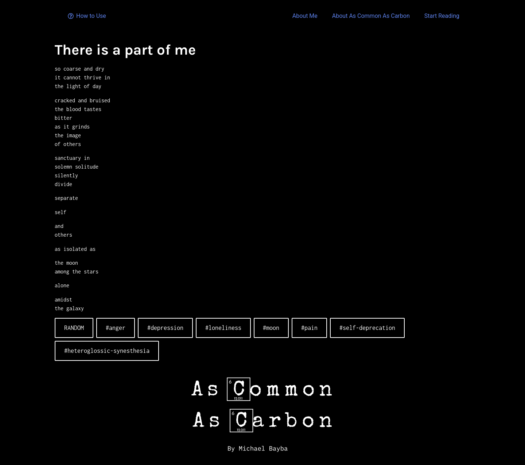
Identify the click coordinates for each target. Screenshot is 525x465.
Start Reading (441, 15)
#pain (309, 327)
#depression (165, 327)
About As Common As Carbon (371, 15)
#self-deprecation (367, 327)
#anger (115, 327)
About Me (305, 15)
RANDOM (74, 327)
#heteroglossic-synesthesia (106, 350)
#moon (271, 327)
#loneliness (223, 327)
